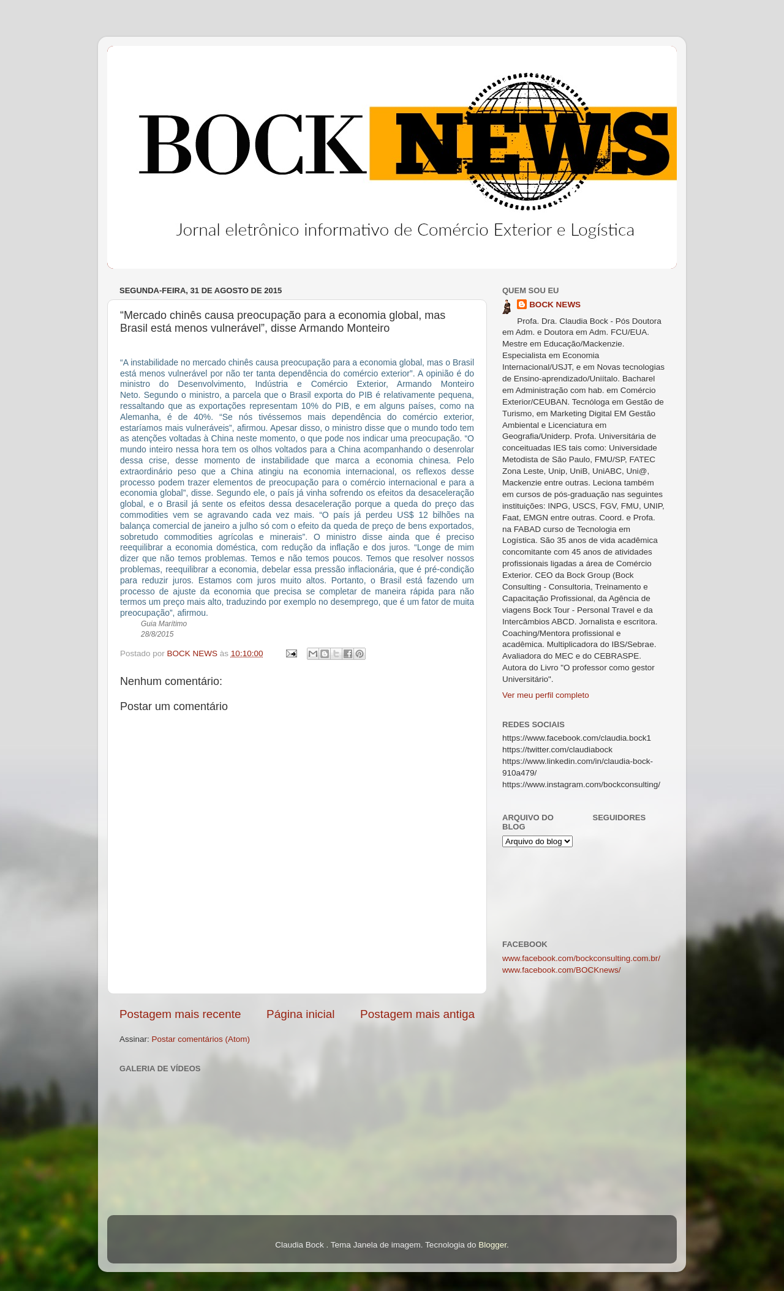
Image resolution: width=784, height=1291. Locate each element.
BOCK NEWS (555, 304)
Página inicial (300, 1014)
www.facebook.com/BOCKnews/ (561, 970)
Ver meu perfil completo (545, 695)
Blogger (492, 1244)
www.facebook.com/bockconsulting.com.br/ (581, 958)
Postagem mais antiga (417, 1014)
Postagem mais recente (180, 1014)
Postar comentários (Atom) (201, 1039)
